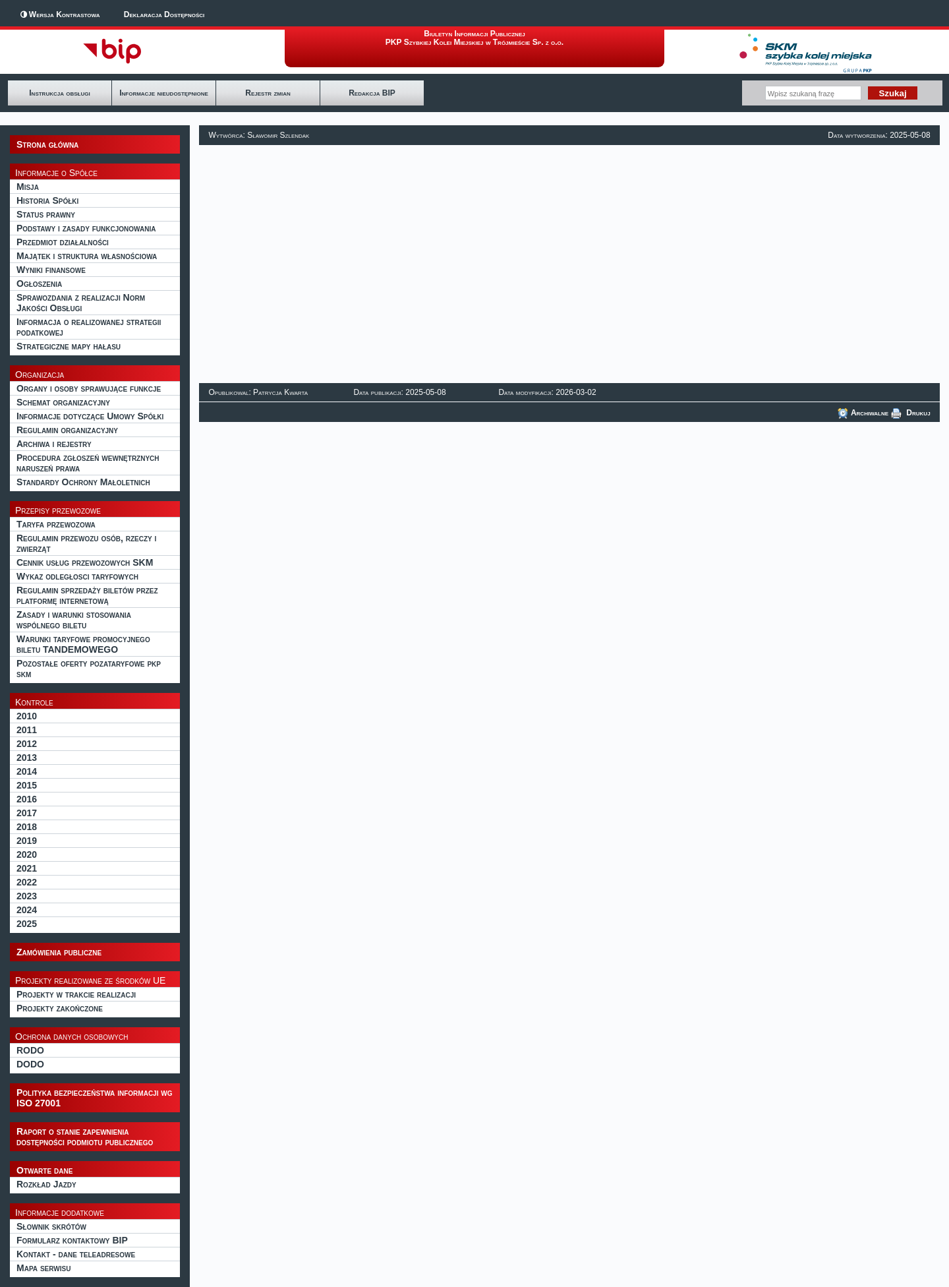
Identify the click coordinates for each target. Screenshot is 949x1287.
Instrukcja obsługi (59, 93)
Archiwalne (863, 412)
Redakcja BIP (372, 93)
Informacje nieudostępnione (163, 93)
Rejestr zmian (267, 93)
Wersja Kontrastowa (64, 14)
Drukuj (911, 412)
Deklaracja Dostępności (164, 14)
